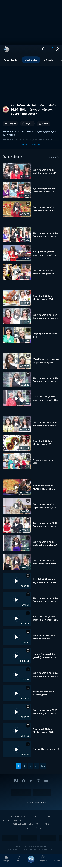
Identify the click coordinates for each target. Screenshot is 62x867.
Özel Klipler (31, 59)
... (36, 765)
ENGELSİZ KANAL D (19, 816)
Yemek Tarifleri (10, 59)
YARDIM (47, 824)
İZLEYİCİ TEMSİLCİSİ (12, 820)
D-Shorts (48, 59)
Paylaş (43, 123)
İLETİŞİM (24, 828)
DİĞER (36, 828)
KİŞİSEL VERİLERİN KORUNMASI (25, 824)
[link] (6, 49)
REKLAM (36, 816)
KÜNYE (49, 816)
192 (43, 765)
